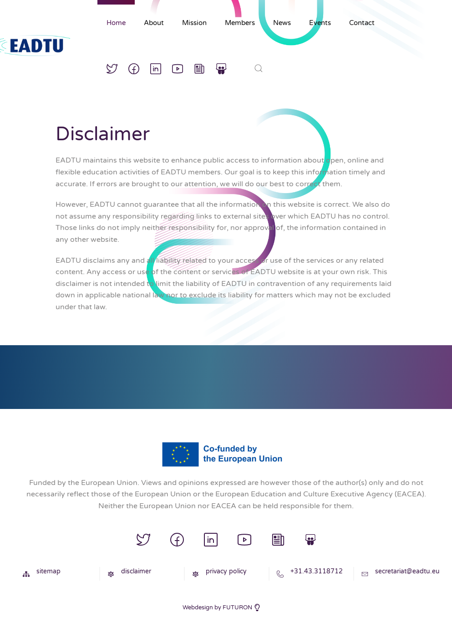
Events (320, 23)
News (282, 23)
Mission (194, 23)
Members (240, 23)
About (154, 23)
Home (116, 23)
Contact (362, 23)
